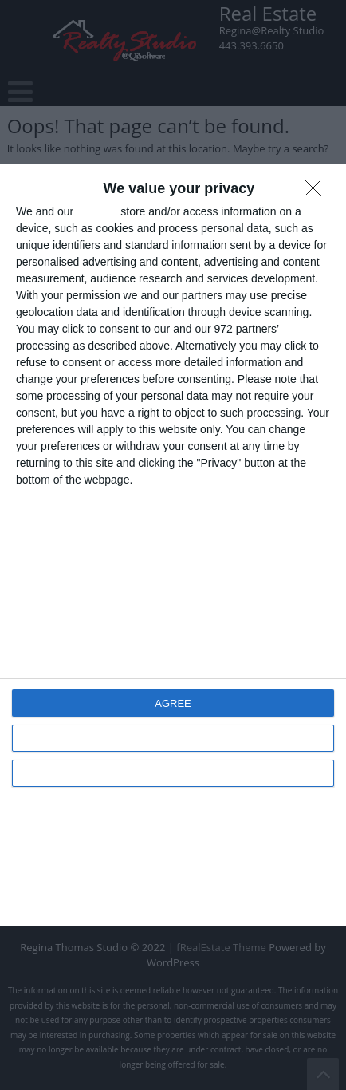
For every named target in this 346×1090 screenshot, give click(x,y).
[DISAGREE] (317, 192)
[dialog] (173, 545)
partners (97, 211)
